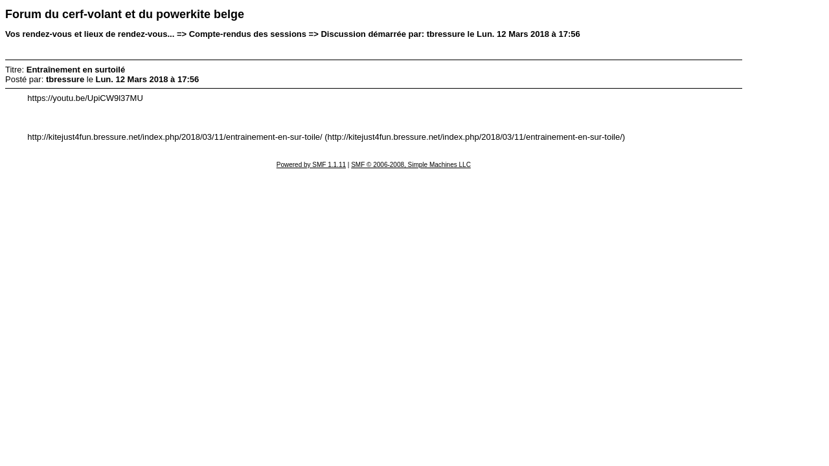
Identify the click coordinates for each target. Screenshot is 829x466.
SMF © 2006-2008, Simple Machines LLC (411, 164)
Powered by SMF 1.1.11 (311, 164)
